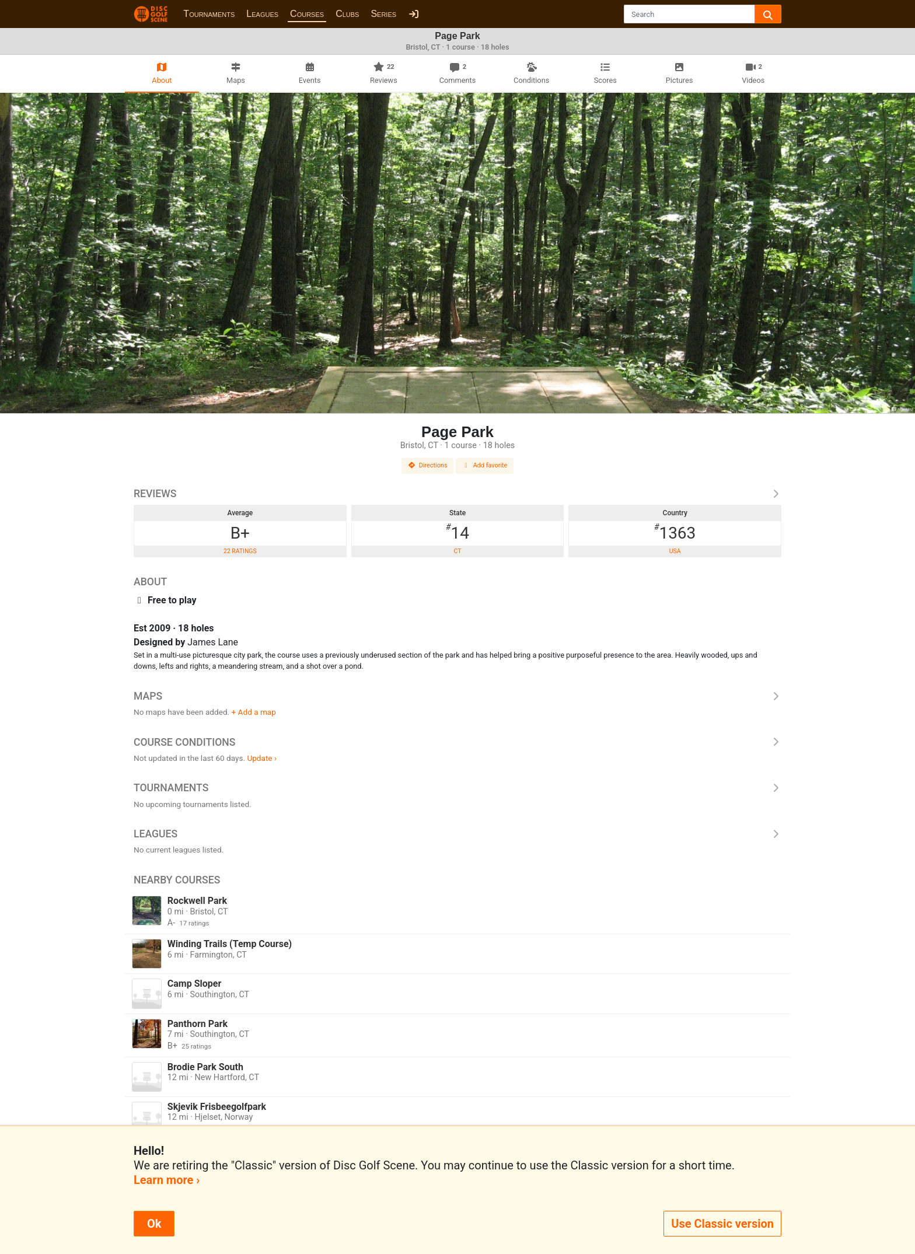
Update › (262, 758)
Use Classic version (722, 1224)
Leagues (262, 14)
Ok (154, 1224)
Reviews (457, 493)
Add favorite (485, 465)
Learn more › (167, 1180)
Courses (307, 14)
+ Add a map (254, 712)
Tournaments (209, 14)
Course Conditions (457, 742)
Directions (428, 465)
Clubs (347, 14)
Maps (457, 696)
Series (383, 14)
